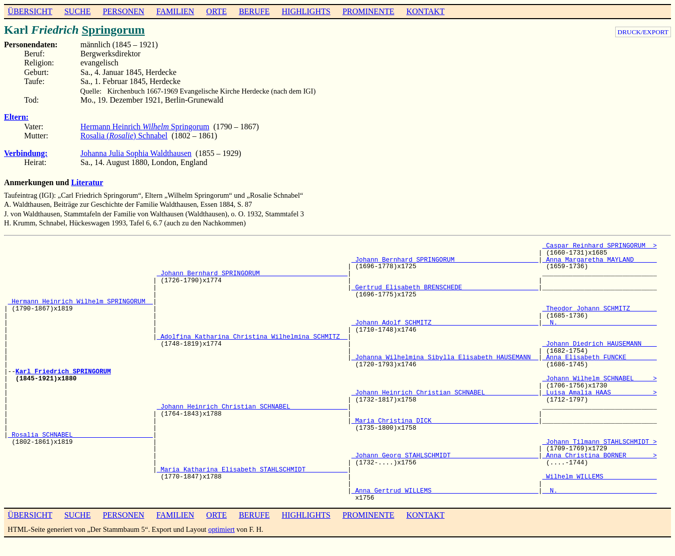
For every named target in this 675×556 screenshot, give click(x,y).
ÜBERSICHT (30, 11)
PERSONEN (123, 11)
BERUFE (254, 11)
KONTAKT (425, 11)
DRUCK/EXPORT (643, 32)
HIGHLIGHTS (306, 11)
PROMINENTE (368, 11)
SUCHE (77, 11)
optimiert (221, 529)
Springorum (113, 29)
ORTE (216, 11)
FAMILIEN (175, 11)
